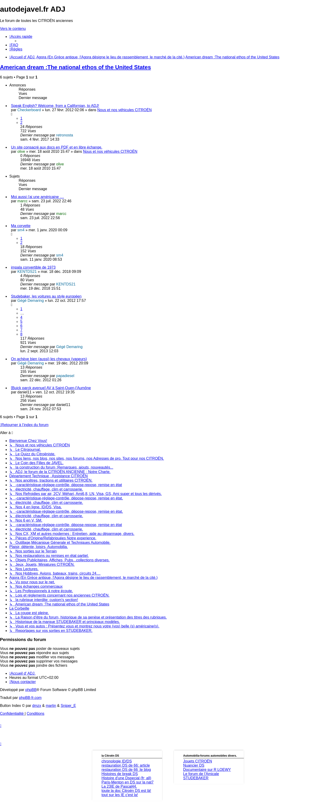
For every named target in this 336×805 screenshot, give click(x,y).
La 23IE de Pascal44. (119, 786)
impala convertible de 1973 (33, 267)
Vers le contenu (13, 29)
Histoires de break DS (120, 774)
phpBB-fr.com (30, 698)
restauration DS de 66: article (126, 765)
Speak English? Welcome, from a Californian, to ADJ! (55, 106)
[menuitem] (13, 45)
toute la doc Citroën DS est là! (126, 791)
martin (51, 706)
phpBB (31, 690)
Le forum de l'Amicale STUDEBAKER (201, 776)
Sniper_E (68, 706)
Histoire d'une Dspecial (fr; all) (126, 778)
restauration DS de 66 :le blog (126, 770)
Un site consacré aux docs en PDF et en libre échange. (56, 147)
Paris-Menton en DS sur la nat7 (128, 782)
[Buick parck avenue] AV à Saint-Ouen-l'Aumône (51, 388)
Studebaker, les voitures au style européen (46, 296)
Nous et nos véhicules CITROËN (124, 110)
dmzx (36, 706)
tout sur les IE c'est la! (120, 795)
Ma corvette (21, 226)
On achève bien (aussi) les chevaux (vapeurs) (49, 359)
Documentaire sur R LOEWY (207, 770)
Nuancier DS (193, 765)
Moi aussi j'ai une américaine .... (37, 197)
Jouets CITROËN (197, 761)
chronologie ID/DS (117, 761)
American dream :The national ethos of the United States (75, 67)
